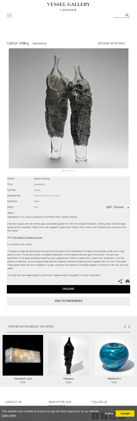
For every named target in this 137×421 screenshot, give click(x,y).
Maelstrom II (114, 379)
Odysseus (68, 379)
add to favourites (68, 301)
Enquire (68, 289)
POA (22, 383)
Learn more (9, 415)
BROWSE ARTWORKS (111, 44)
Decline (109, 413)
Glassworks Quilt (23, 379)
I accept (125, 413)
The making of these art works (27, 238)
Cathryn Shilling (18, 43)
